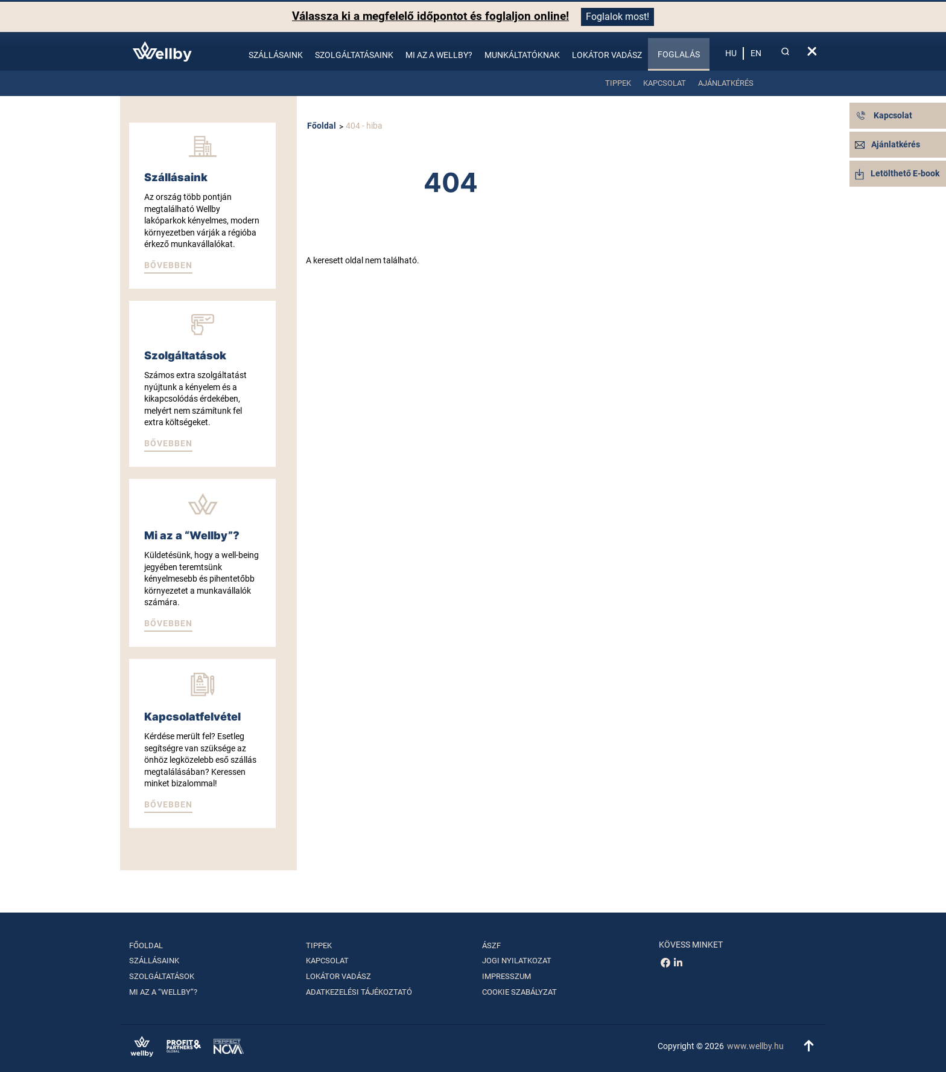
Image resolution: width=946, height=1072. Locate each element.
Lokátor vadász (607, 55)
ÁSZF (491, 945)
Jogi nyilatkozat (516, 960)
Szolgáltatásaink (354, 55)
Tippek (618, 83)
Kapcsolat (664, 83)
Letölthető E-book (897, 173)
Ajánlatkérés (726, 83)
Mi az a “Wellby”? (163, 992)
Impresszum (506, 976)
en (756, 53)
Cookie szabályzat (519, 992)
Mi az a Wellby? (438, 55)
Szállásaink (276, 55)
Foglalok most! (617, 16)
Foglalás (679, 54)
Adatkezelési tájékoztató (359, 992)
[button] (168, 266)
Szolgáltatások (161, 976)
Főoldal (321, 125)
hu (731, 53)
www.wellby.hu (755, 1046)
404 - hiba (364, 125)
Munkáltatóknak (522, 55)
